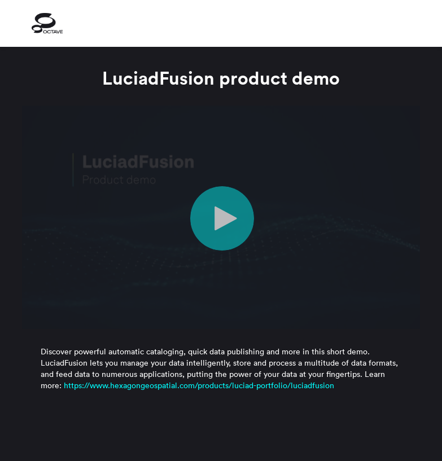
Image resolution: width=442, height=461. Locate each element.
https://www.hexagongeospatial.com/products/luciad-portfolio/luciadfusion (199, 385)
